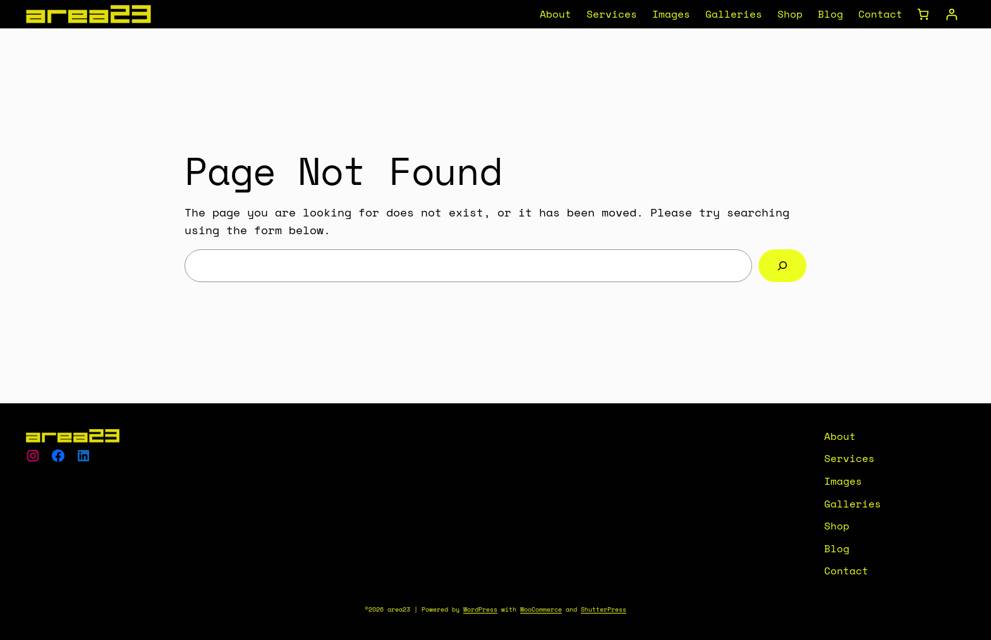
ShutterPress (603, 609)
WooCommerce (541, 609)
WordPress (480, 609)
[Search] (782, 265)
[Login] (951, 14)
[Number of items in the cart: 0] (923, 14)
